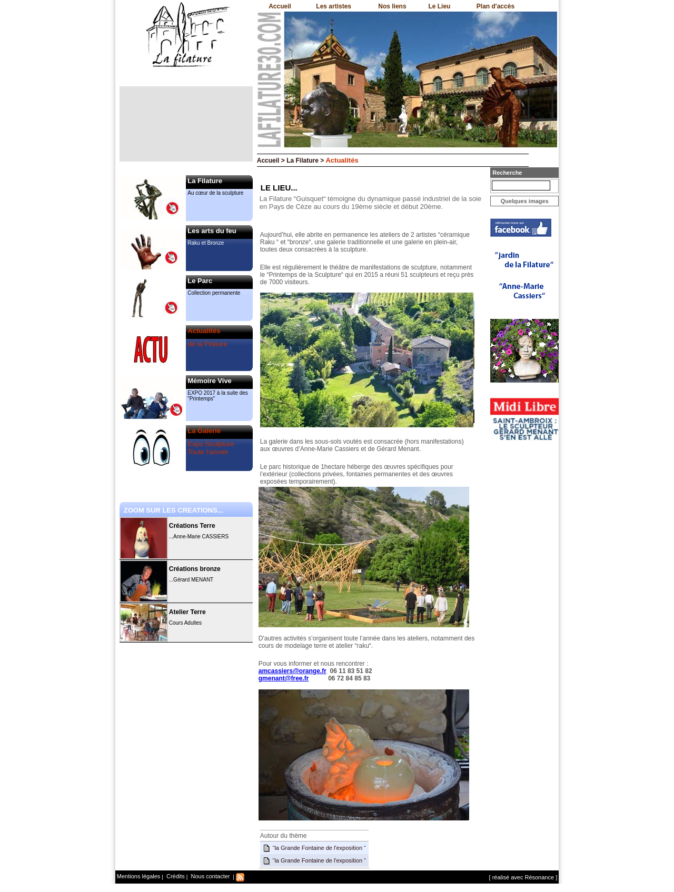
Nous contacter (209, 876)
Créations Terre (192, 525)
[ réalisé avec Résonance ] (523, 877)
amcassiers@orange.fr (292, 671)
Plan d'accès (495, 6)
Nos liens (392, 6)
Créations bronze (195, 569)
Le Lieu (439, 6)
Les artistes (333, 6)
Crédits (175, 876)
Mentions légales (139, 876)
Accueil (280, 6)
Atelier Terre (187, 612)
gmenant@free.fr (284, 678)
